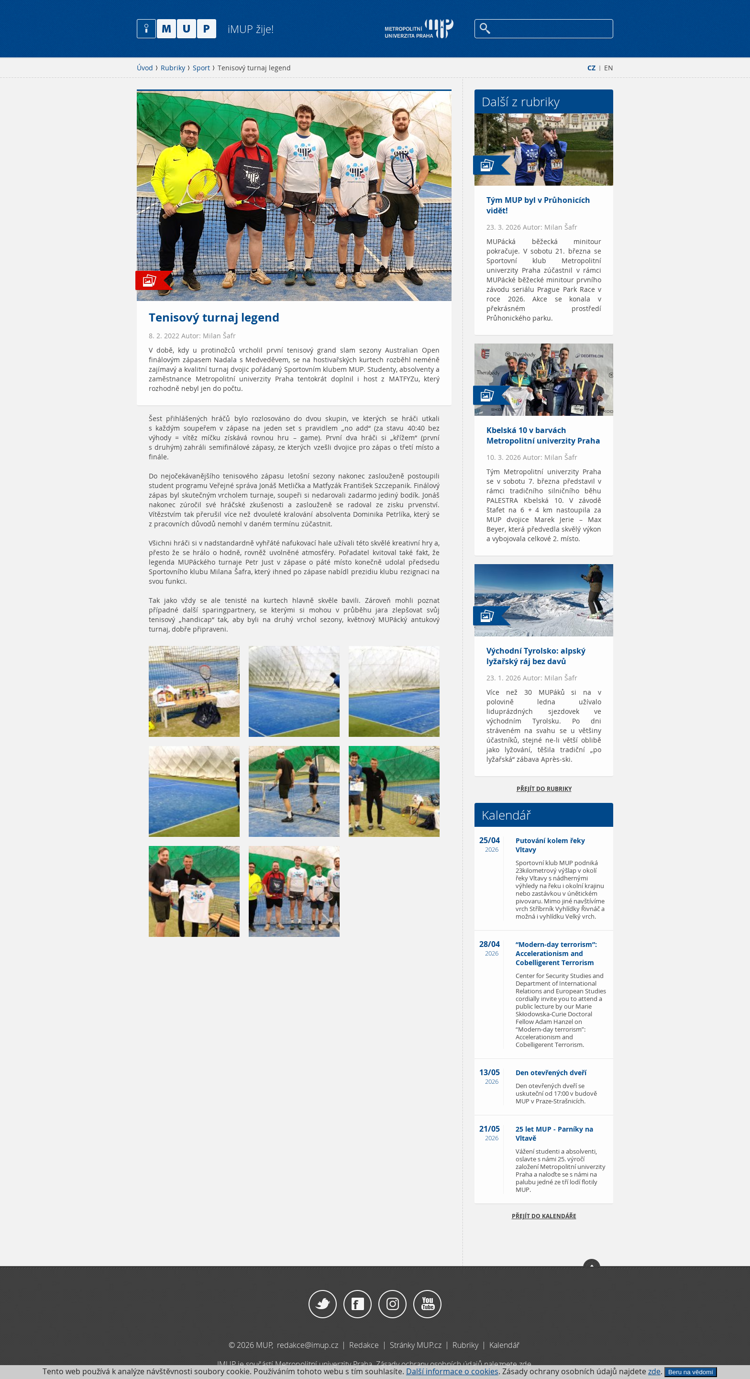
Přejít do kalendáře (544, 1216)
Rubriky (173, 68)
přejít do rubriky (544, 789)
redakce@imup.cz (307, 1345)
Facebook (357, 1304)
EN (608, 68)
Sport (201, 68)
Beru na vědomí (690, 1372)
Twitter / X (323, 1304)
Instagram (392, 1304)
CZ (591, 68)
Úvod (145, 68)
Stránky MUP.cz (415, 1345)
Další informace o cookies (452, 1371)
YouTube (427, 1304)
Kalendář (504, 1345)
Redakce (364, 1345)
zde (654, 1371)
